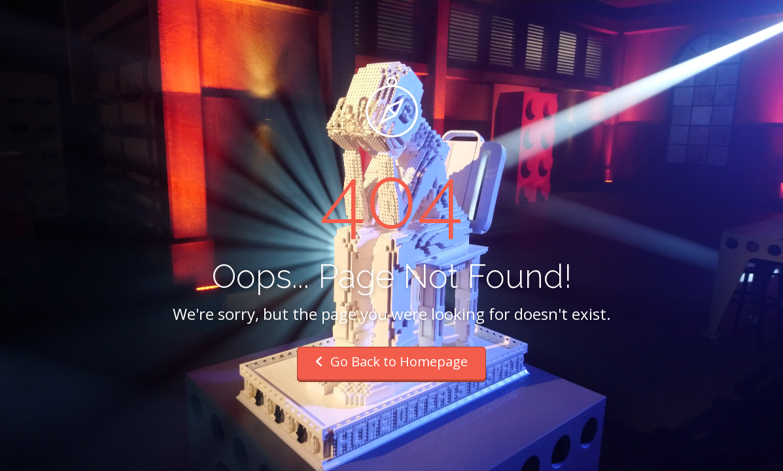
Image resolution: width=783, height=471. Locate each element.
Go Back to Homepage (391, 361)
